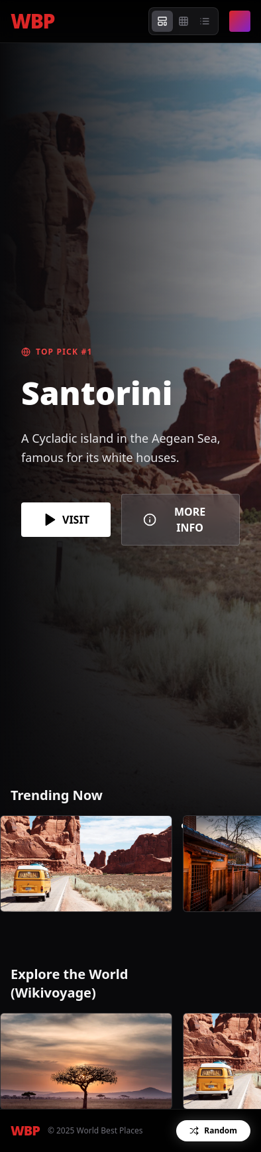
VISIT (65, 519)
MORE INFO (174, 519)
